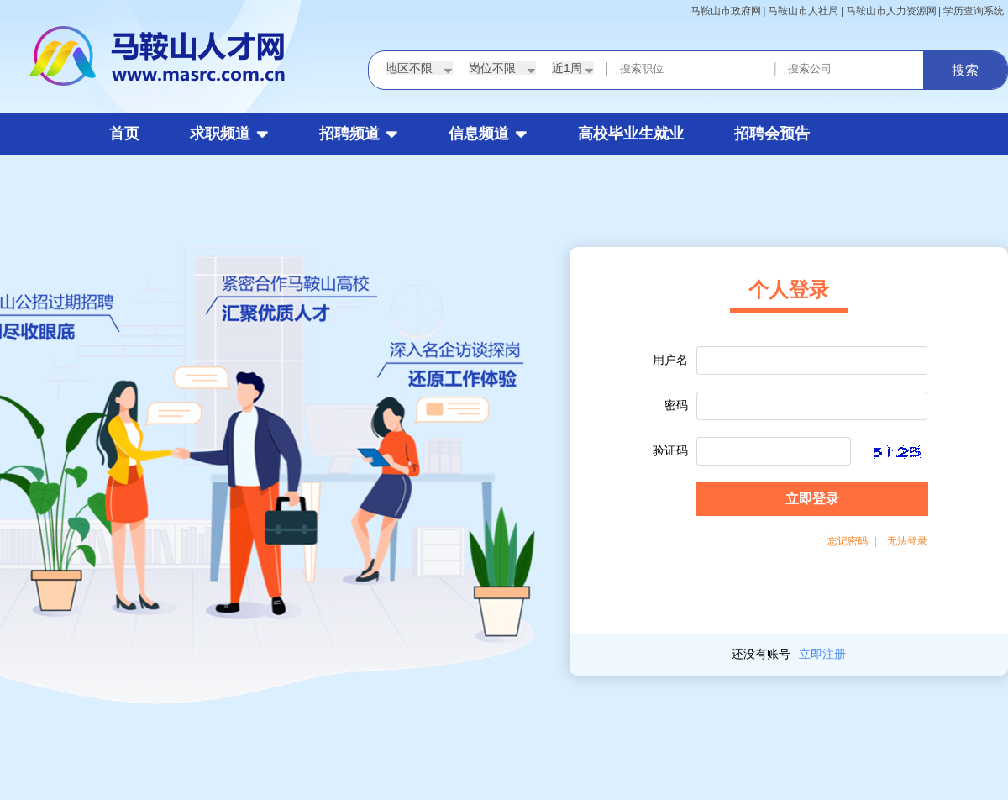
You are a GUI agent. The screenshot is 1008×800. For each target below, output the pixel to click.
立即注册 (822, 654)
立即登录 (812, 499)
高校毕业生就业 (631, 133)
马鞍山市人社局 (803, 11)
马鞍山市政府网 (725, 11)
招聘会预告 (772, 133)
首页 (124, 133)
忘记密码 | (852, 541)
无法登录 (907, 541)
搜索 (965, 70)
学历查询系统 (973, 11)
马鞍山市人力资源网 (891, 11)
